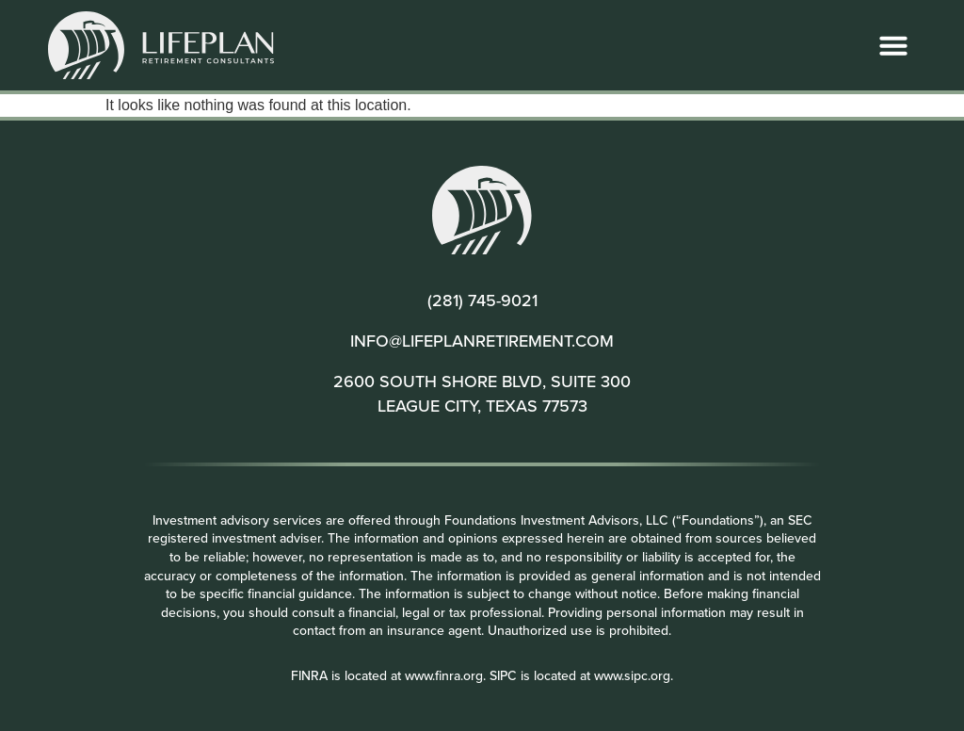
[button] (893, 45)
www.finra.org (444, 675)
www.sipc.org (632, 675)
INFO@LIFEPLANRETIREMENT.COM (482, 340)
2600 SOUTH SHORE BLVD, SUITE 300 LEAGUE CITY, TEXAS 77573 (482, 392)
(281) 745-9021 (482, 300)
